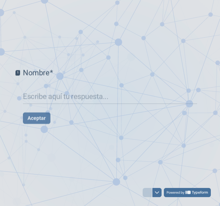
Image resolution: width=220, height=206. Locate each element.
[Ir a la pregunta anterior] (147, 192)
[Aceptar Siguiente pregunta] (36, 116)
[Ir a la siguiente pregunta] (157, 192)
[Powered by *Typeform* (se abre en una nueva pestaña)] (187, 192)
